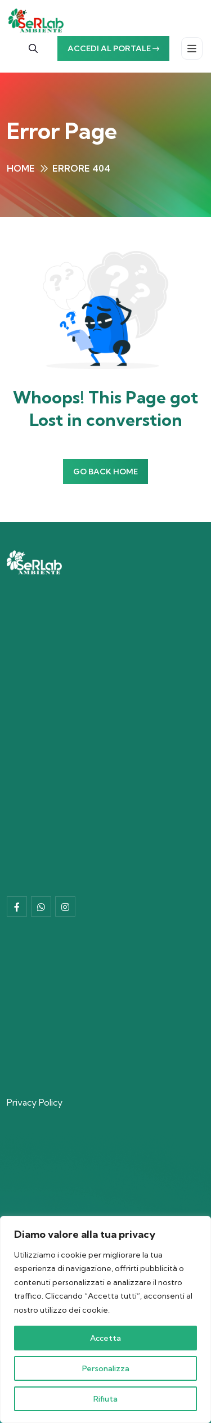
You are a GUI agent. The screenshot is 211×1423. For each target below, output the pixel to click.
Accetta (105, 1338)
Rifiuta (105, 1399)
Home (21, 168)
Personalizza (105, 1368)
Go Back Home (105, 471)
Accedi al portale (113, 48)
